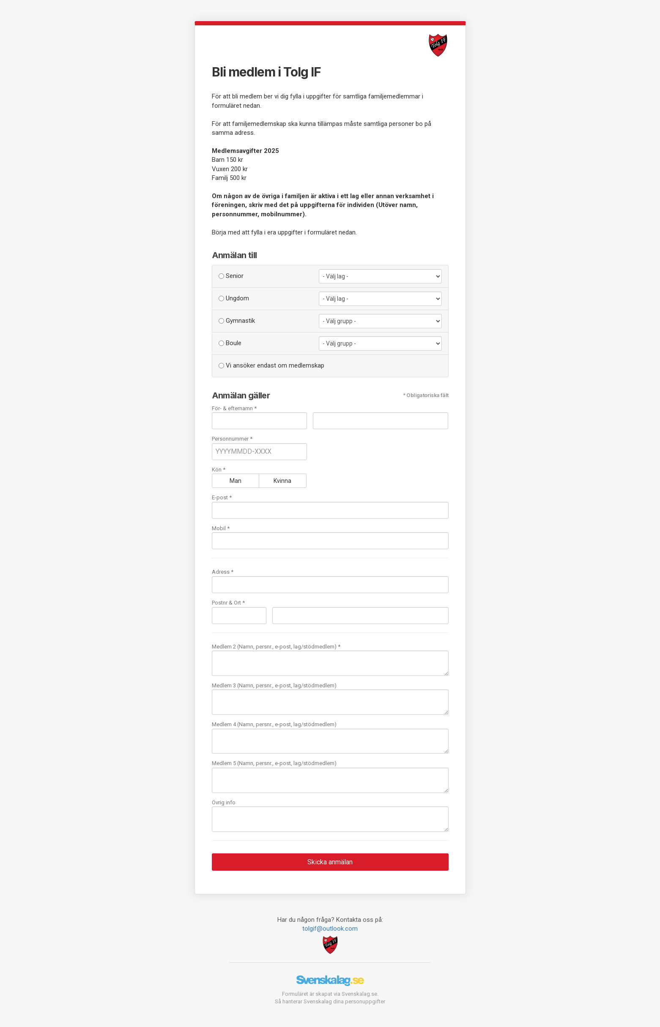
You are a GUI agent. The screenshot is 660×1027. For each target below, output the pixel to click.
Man (235, 480)
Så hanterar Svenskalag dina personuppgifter (330, 1001)
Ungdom (234, 298)
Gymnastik (237, 320)
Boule (230, 343)
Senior (231, 276)
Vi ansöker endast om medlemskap (271, 365)
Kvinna (282, 480)
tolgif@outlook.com (330, 928)
